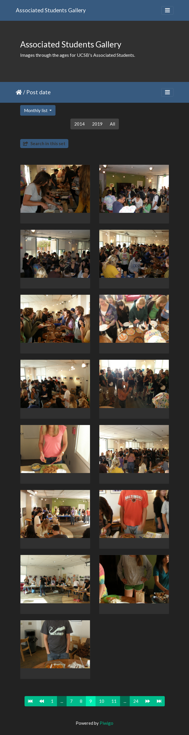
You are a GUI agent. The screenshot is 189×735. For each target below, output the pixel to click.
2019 (97, 123)
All (112, 123)
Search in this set (44, 143)
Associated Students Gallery (51, 10)
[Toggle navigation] (167, 10)
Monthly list (36, 110)
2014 (79, 123)
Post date (38, 92)
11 (114, 701)
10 (101, 701)
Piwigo (106, 723)
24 (135, 701)
